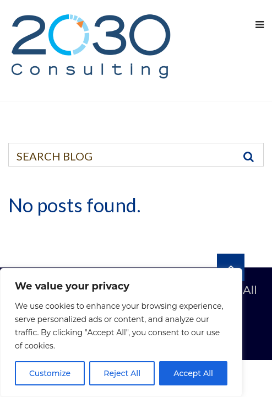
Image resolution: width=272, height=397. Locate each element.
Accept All (193, 373)
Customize (49, 373)
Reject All (122, 373)
